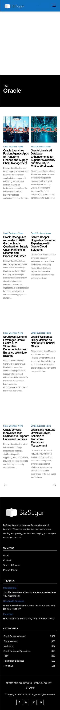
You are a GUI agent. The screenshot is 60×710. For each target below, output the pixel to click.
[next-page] (54, 484)
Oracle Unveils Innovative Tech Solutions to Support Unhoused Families (15, 434)
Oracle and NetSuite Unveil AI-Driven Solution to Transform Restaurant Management (43, 437)
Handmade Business (13, 601)
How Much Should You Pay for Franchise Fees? (28, 618)
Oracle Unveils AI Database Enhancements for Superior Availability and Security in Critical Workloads (43, 158)
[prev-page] (5, 484)
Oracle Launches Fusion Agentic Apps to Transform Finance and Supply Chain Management (16, 157)
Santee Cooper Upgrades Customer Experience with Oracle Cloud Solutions (43, 243)
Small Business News (13, 146)
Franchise (8, 614)
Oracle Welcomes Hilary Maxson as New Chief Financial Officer (43, 341)
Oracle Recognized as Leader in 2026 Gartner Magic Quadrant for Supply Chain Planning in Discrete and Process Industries (15, 246)
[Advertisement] (30, 43)
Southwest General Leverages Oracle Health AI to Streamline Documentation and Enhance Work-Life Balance (15, 346)
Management (9, 588)
